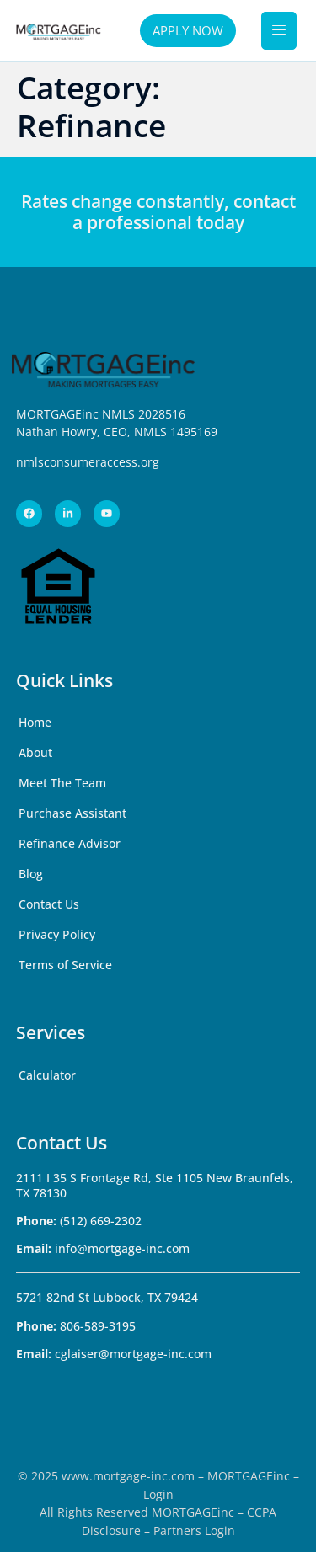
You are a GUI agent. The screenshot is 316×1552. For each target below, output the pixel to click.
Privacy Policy (57, 934)
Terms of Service (65, 965)
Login (158, 1494)
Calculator (47, 1075)
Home (35, 722)
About (35, 752)
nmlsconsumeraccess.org (87, 462)
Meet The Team (62, 783)
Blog (31, 874)
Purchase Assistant (72, 813)
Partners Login (194, 1531)
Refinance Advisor (70, 843)
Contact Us (49, 904)
